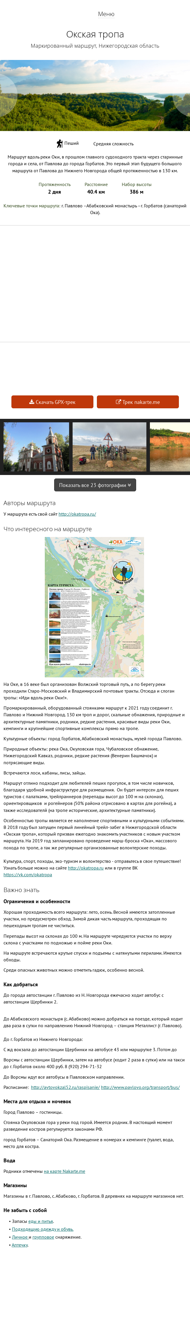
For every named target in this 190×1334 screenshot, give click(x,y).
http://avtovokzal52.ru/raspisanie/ (65, 1087)
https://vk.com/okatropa (28, 874)
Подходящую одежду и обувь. (42, 1229)
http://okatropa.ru (86, 868)
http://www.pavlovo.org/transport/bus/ (140, 1087)
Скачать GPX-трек (52, 402)
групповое (43, 1237)
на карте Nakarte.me (64, 1171)
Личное (20, 1237)
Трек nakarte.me (138, 402)
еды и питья (40, 1221)
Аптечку (20, 1245)
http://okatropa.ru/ (77, 514)
